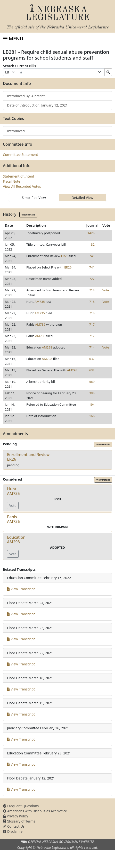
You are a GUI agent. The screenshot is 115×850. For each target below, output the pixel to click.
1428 (91, 233)
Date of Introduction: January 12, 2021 (37, 105)
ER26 (64, 256)
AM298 (47, 347)
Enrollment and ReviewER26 (28, 457)
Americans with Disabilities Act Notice (35, 811)
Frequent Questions (21, 806)
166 (92, 416)
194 (92, 404)
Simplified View (34, 197)
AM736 (40, 324)
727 (92, 279)
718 (92, 290)
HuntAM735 (13, 491)
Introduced (16, 131)
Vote (105, 290)
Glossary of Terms (19, 821)
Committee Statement (20, 154)
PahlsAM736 (13, 519)
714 (92, 347)
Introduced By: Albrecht (26, 96)
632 (92, 359)
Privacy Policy (15, 816)
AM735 (39, 301)
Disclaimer (13, 831)
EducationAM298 (16, 540)
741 (92, 256)
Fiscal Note (11, 181)
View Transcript (21, 589)
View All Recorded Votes (22, 186)
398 (92, 393)
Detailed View (82, 197)
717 (92, 324)
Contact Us (14, 826)
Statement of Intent (18, 176)
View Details (28, 214)
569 (92, 381)
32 (93, 244)
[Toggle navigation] (13, 39)
